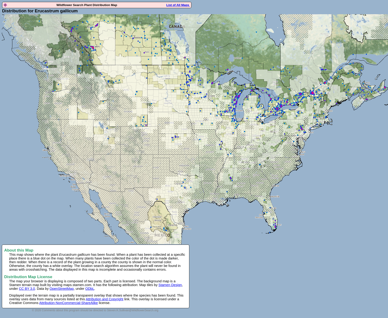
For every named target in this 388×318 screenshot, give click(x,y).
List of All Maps (178, 5)
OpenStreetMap (62, 288)
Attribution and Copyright (104, 299)
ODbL (89, 288)
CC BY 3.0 (27, 288)
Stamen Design (170, 285)
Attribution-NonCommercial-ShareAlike (68, 303)
